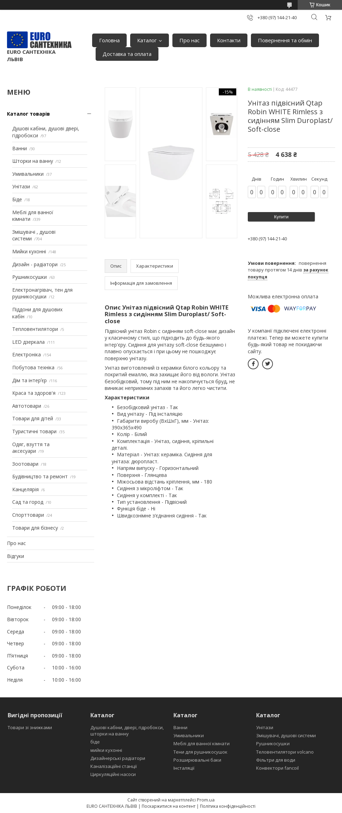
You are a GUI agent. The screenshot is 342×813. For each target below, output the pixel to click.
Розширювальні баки (197, 760)
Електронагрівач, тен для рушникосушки (42, 293)
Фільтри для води (275, 760)
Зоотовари (25, 463)
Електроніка (26, 354)
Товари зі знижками (30, 727)
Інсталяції (183, 768)
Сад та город (27, 502)
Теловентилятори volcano (285, 752)
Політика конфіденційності (227, 806)
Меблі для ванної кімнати (201, 743)
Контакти (228, 40)
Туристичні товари (34, 431)
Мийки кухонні (29, 251)
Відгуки (15, 556)
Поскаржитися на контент (168, 806)
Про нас (189, 40)
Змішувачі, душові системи (286, 735)
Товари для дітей (32, 418)
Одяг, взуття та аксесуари (31, 448)
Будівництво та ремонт (40, 476)
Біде (17, 199)
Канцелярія (25, 489)
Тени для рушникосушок (200, 752)
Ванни (19, 148)
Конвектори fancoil (277, 768)
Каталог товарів (28, 113)
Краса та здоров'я (33, 393)
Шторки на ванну (32, 161)
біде (95, 742)
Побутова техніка (33, 367)
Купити (281, 216)
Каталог (147, 40)
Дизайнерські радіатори (117, 758)
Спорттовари (28, 514)
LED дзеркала (28, 342)
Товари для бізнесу (35, 527)
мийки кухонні (106, 750)
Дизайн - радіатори (35, 264)
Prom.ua (206, 800)
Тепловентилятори (35, 329)
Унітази (21, 186)
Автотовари (26, 405)
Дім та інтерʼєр (29, 380)
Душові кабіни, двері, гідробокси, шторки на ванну (127, 730)
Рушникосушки (29, 277)
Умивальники (28, 173)
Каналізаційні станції (113, 766)
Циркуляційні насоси (113, 774)
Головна (109, 40)
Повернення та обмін (285, 40)
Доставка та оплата (127, 53)
